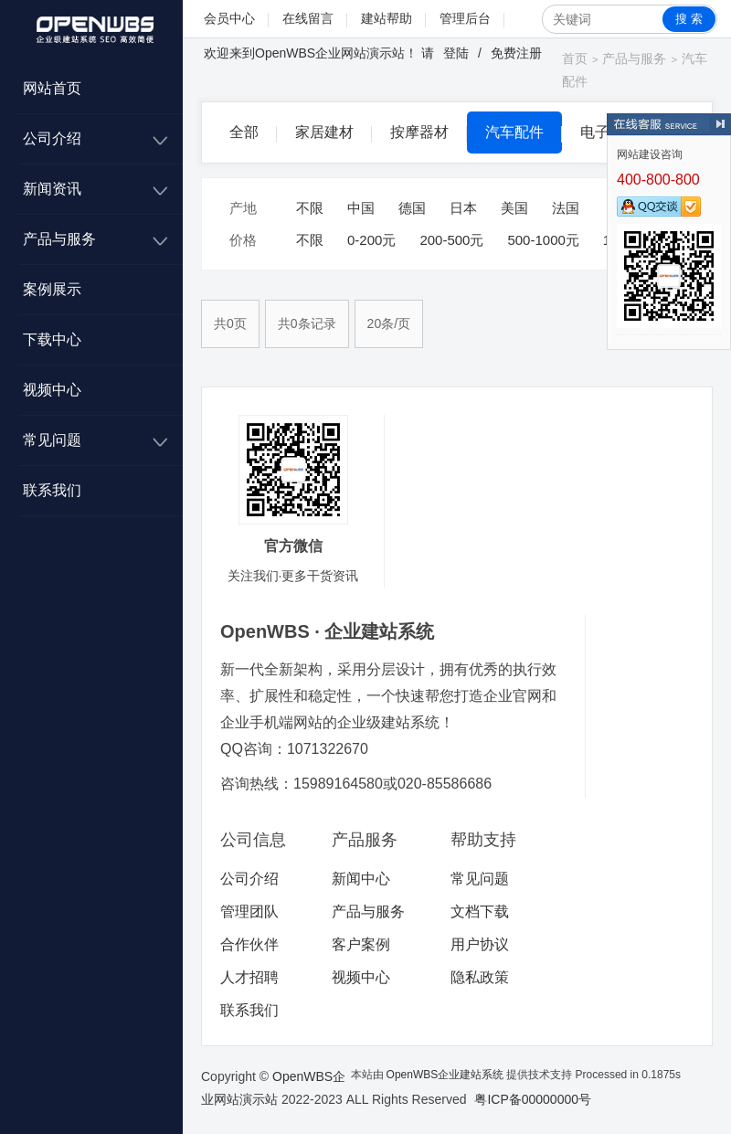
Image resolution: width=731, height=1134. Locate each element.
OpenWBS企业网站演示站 (330, 53)
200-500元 (451, 240)
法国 (565, 208)
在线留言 (308, 18)
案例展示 (52, 289)
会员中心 (229, 18)
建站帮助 (386, 18)
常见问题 (52, 440)
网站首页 (52, 88)
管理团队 (249, 911)
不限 (309, 208)
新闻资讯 (52, 188)
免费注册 (516, 53)
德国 (412, 208)
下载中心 (52, 339)
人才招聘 (249, 977)
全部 (244, 132)
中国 (361, 208)
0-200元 (371, 240)
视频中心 (52, 389)
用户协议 (479, 944)
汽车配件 (514, 132)
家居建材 (324, 132)
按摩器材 (419, 132)
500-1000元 (542, 240)
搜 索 (689, 19)
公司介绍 (52, 138)
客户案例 (361, 944)
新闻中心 (361, 878)
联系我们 (52, 490)
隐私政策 (479, 977)
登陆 (456, 53)
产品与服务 (59, 239)
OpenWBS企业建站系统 (445, 1074)
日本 (463, 208)
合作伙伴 (249, 944)
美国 (514, 208)
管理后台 (465, 18)
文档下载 (479, 911)
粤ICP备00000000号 (532, 1099)
